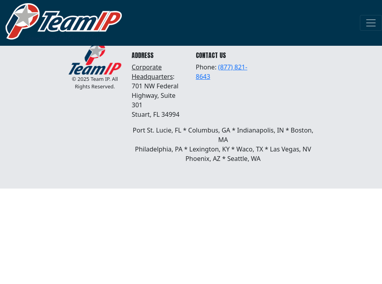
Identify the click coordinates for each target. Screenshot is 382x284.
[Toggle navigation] (371, 23)
